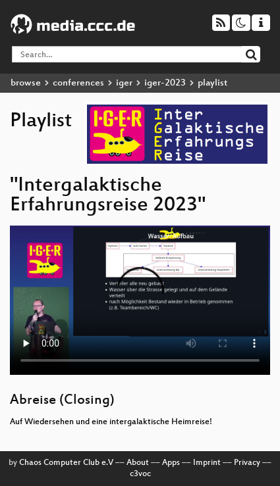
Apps (171, 463)
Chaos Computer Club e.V (66, 463)
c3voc (140, 474)
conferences (78, 83)
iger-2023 (165, 83)
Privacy (247, 463)
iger (124, 83)
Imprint (207, 463)
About (137, 463)
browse (26, 83)
